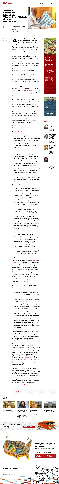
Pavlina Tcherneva (20, 151)
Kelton (29, 343)
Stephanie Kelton (20, 131)
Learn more (51, 82)
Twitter (15, 472)
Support (50, 86)
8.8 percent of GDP (28, 357)
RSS (19, 472)
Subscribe (47, 103)
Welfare (18, 391)
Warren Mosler (20, 285)
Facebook (11, 472)
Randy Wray (19, 185)
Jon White (11, 474)
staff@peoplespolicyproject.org (15, 471)
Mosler (23, 343)
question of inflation (29, 90)
